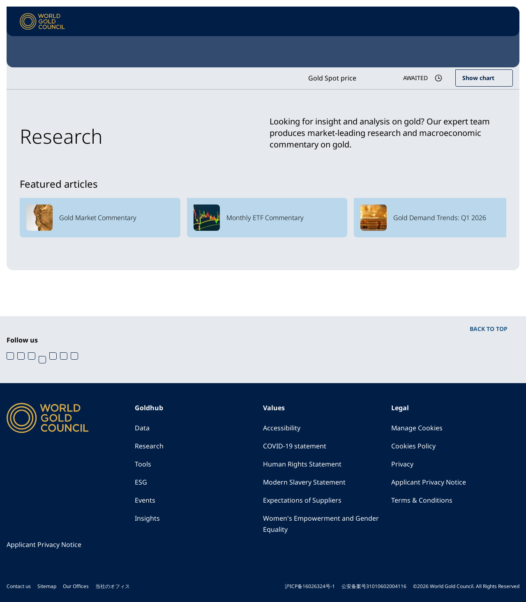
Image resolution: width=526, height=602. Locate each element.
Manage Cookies (417, 428)
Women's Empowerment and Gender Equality (321, 524)
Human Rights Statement (302, 464)
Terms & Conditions (421, 500)
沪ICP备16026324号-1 (310, 586)
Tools (143, 464)
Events (145, 500)
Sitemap (46, 586)
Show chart (478, 78)
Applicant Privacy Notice (428, 482)
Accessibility (281, 428)
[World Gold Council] (42, 21)
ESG (141, 482)
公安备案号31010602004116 (373, 586)
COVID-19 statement (295, 446)
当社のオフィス (112, 586)
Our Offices (76, 586)
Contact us (19, 586)
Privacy (402, 464)
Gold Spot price (332, 78)
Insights (147, 518)
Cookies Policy (413, 446)
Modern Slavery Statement (304, 482)
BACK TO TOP (489, 329)
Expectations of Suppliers (302, 500)
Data (142, 428)
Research (149, 446)
